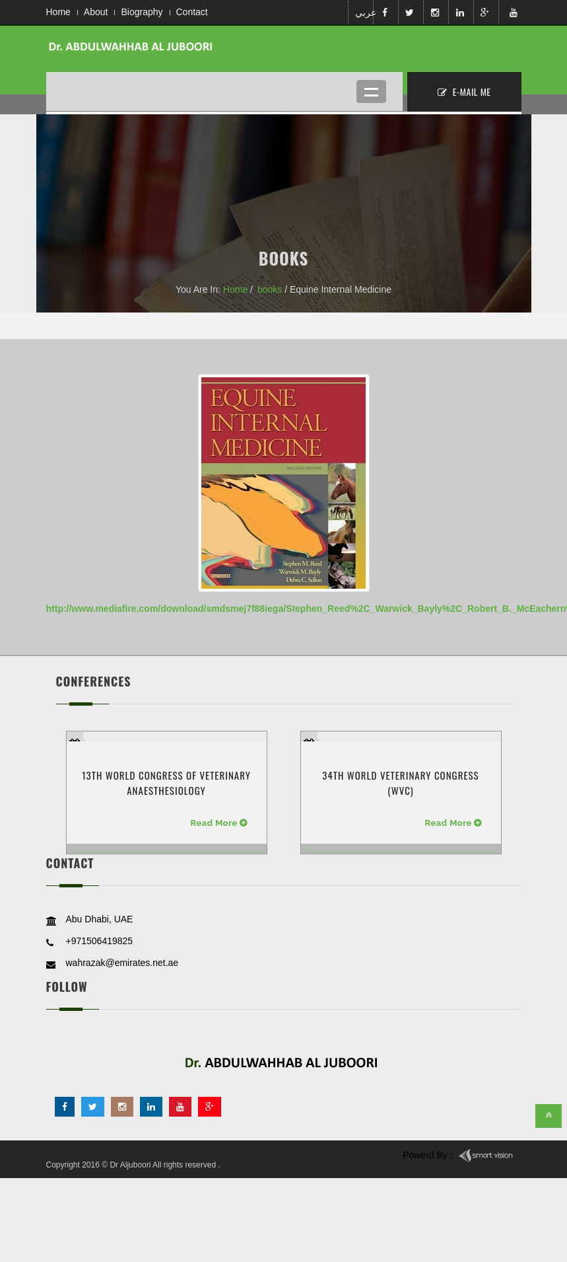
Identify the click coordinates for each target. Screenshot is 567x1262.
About (96, 12)
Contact (192, 12)
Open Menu (371, 91)
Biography (141, 12)
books (269, 289)
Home (58, 12)
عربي (363, 12)
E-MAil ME (464, 91)
